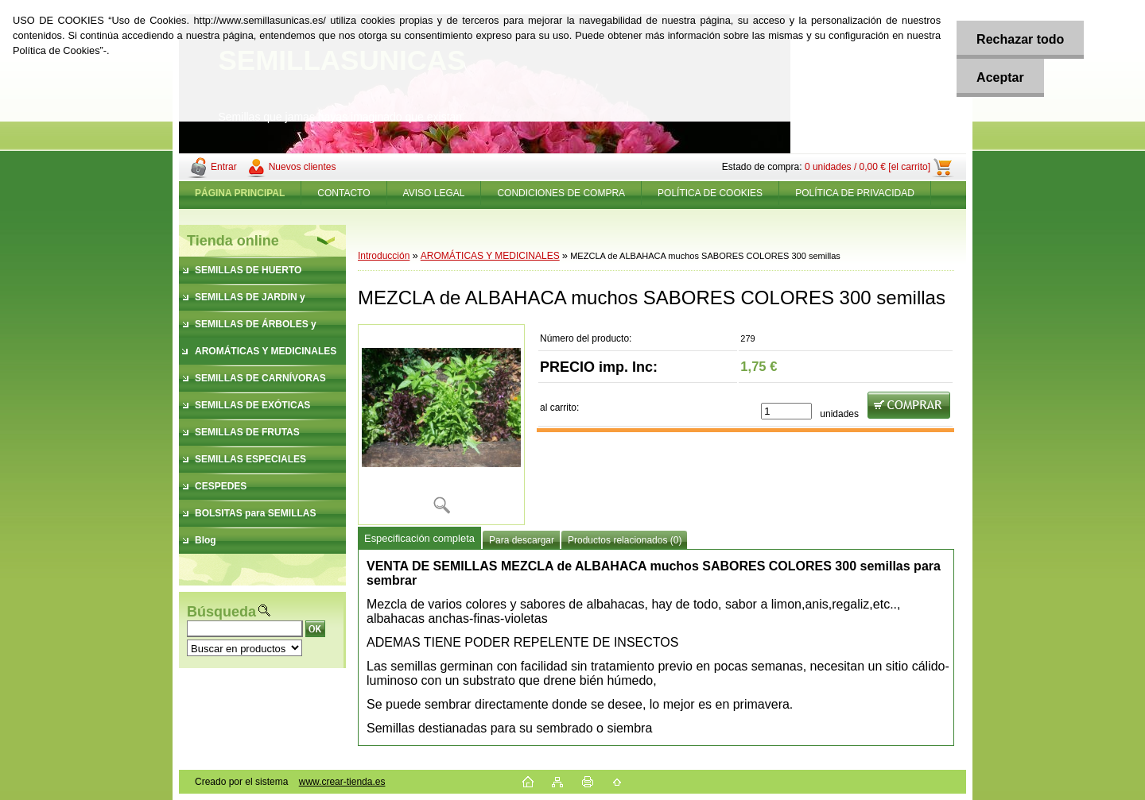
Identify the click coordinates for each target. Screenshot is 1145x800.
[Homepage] (240, 193)
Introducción (383, 255)
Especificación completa (419, 538)
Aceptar (1000, 77)
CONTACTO (343, 193)
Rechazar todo (1020, 39)
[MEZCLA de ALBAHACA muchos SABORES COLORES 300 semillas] (441, 424)
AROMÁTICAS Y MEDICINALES (490, 255)
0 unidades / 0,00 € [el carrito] (867, 166)
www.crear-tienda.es (342, 781)
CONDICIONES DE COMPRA (561, 193)
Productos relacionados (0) (624, 540)
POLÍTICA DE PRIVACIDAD (854, 193)
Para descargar (521, 540)
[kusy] (786, 411)
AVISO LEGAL (434, 193)
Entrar (224, 166)
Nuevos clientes (302, 166)
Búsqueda (221, 612)
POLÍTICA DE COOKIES (710, 193)
